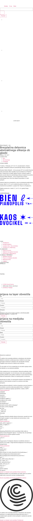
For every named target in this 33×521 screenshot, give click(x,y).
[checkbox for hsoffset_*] (5, 450)
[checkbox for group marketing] (0, 429)
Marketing (2, 431)
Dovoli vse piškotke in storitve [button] (19, 478)
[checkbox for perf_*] (3, 457)
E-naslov (2, 305)
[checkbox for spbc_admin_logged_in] (11, 422)
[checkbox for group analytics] (0, 414)
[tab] (16, 193)
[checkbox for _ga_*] (3, 427)
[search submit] (2, 12)
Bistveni (2, 385)
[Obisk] (15, 6)
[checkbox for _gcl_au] (4, 437)
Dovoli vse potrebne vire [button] (6, 478)
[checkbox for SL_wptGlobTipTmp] (10, 462)
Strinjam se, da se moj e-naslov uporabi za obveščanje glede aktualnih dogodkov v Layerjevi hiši (14, 313)
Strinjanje (2, 309)
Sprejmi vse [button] (3, 472)
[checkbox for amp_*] (3, 447)
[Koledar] (6, 6)
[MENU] (1, 6)
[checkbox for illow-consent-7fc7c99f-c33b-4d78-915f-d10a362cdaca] (27, 452)
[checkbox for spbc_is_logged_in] (9, 424)
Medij (1, 332)
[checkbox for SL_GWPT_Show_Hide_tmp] (13, 458)
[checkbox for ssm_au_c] (5, 465)
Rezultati (3, 16)
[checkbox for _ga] (2, 426)
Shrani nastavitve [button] (21, 472)
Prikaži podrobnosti (4, 390)
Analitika (2, 416)
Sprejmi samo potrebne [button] (11, 472)
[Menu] (1, 113)
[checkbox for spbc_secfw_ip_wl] (9, 463)
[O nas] (11, 6)
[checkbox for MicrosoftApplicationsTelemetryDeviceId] (20, 453)
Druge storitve (3, 441)
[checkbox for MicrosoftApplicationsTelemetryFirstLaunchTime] (24, 455)
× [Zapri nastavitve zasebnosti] (0, 356)
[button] (16, 495)
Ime (1, 296)
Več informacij (5, 193)
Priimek (2, 301)
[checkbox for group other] (0, 439)
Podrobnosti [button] (20, 520)
